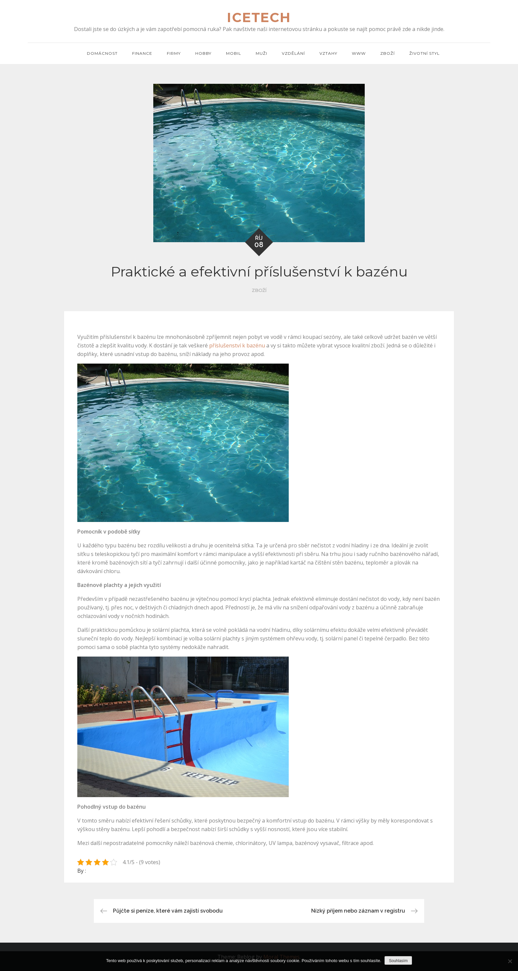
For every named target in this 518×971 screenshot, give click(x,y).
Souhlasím (398, 960)
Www (359, 53)
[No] (509, 961)
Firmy (174, 53)
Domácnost (102, 53)
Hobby (203, 53)
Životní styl (424, 53)
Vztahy (328, 53)
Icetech (259, 18)
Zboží (387, 53)
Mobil (233, 53)
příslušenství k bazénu (237, 345)
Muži (261, 53)
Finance (142, 53)
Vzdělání (293, 53)
